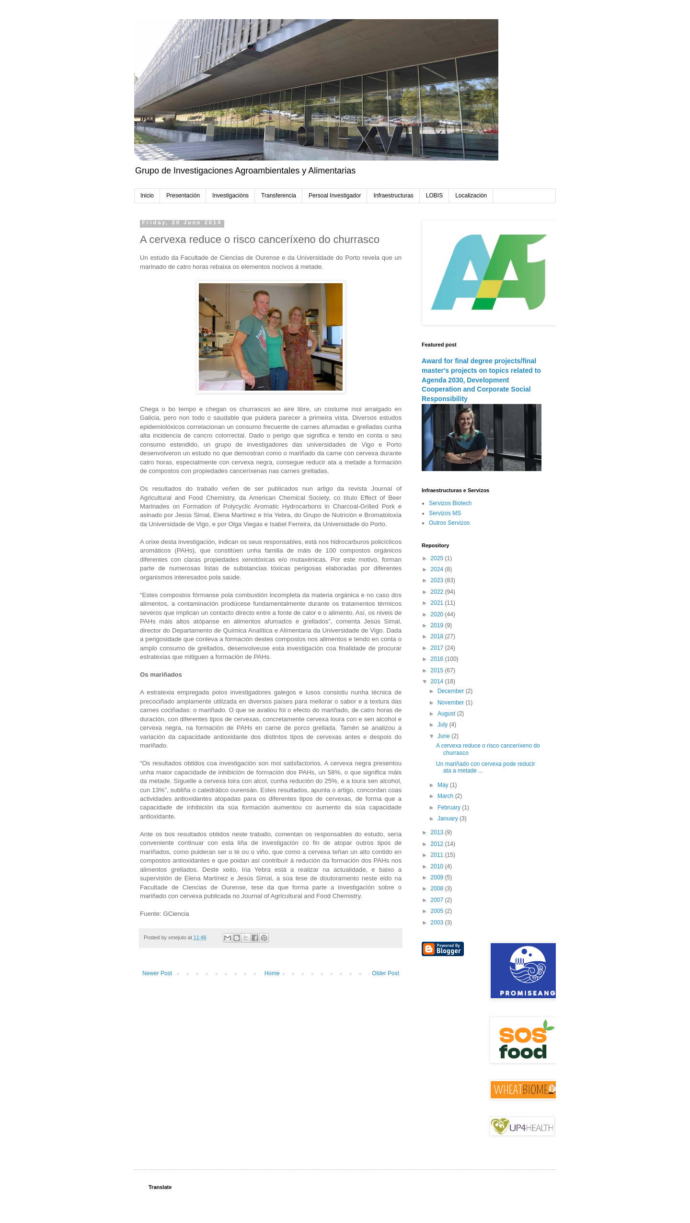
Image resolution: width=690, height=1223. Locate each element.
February (449, 807)
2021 (438, 603)
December (451, 691)
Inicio (147, 195)
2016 (438, 659)
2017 (438, 648)
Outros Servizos (449, 522)
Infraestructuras (393, 195)
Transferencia (278, 195)
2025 (438, 558)
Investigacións (230, 195)
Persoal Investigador (335, 195)
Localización (471, 195)
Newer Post (157, 973)
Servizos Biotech (450, 503)
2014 (438, 681)
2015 (438, 670)
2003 (438, 922)
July (443, 724)
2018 (438, 636)
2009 (438, 877)
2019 (438, 625)
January (448, 818)
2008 (438, 888)
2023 (438, 580)
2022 (438, 591)
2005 (438, 911)
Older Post (385, 973)
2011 (438, 855)
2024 (438, 569)
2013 (438, 832)
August (447, 713)
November (451, 702)
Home (272, 973)
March (446, 796)
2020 (438, 614)
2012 (438, 844)
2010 (438, 866)
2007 (438, 900)
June (444, 736)
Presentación (183, 195)
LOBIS (434, 195)
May (443, 785)
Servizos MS (445, 513)
